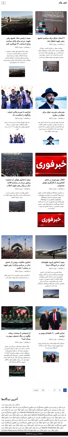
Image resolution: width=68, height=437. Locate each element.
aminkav (60, 44)
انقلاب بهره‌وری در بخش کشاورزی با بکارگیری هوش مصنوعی (53, 183)
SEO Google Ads (30, 432)
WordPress (29, 435)
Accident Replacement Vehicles (12, 432)
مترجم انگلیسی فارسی (43, 419)
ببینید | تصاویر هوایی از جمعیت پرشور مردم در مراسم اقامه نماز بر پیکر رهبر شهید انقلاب (18, 183)
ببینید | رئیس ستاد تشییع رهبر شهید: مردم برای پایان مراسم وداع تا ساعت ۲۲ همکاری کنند (18, 41)
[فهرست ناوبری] (3, 2)
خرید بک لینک (16, 409)
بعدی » (36, 391)
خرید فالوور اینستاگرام (44, 409)
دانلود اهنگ (59, 429)
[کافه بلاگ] (63, 3)
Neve (40, 435)
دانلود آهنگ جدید (49, 426)
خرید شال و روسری (58, 409)
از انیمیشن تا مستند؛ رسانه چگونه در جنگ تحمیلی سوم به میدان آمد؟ (18, 337)
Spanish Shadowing (27, 414)
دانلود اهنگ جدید (6, 409)
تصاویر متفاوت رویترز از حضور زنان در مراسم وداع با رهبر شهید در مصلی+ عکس (17, 266)
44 (43, 391)
